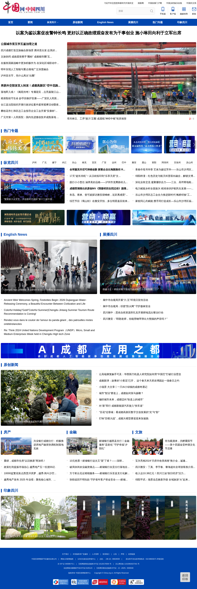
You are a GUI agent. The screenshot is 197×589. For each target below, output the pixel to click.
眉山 (147, 162)
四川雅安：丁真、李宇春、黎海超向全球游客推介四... (165, 467)
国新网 (141, 3)
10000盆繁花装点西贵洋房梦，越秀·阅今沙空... (30, 473)
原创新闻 (78, 22)
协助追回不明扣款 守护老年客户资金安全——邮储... (99, 479)
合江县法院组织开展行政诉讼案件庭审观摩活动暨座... (31, 104)
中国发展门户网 (155, 3)
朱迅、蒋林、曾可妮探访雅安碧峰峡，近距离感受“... (99, 194)
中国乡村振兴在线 (174, 3)
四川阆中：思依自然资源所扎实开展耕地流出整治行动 (133, 312)
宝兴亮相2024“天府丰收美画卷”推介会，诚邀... (161, 460)
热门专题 (158, 22)
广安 (107, 162)
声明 (122, 554)
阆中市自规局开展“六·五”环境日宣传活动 (125, 300)
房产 (7, 432)
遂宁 (57, 162)
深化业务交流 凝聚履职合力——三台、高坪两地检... (164, 182)
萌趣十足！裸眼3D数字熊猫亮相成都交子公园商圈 (127, 289)
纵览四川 (11, 162)
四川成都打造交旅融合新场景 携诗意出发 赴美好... (29, 50)
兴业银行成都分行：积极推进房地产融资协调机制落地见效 (48, 445)
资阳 (157, 162)
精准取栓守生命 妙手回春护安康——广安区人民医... (30, 98)
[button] (193, 144)
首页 (10, 22)
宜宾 (97, 162)
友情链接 (131, 554)
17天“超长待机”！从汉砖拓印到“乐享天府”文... (95, 176)
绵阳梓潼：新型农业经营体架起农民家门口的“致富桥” (30, 421)
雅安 (137, 162)
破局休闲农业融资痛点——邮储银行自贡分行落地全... (99, 467)
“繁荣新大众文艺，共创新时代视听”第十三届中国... (29, 199)
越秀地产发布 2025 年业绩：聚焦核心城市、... (30, 479)
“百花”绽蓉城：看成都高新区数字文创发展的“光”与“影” (129, 412)
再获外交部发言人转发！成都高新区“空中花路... (30, 85)
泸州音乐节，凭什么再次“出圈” (18, 75)
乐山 (77, 162)
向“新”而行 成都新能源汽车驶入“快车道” (121, 405)
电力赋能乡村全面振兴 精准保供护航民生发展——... (164, 188)
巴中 (127, 162)
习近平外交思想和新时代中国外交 (118, 3)
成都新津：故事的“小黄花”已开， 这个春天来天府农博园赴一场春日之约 (139, 380)
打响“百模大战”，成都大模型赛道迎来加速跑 (123, 418)
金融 (73, 432)
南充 (87, 162)
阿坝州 (167, 162)
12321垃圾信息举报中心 (87, 559)
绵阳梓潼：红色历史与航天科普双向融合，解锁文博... (165, 176)
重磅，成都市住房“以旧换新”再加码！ (25, 460)
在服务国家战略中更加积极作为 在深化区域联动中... (30, 63)
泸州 (37, 162)
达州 (117, 162)
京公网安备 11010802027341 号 (127, 564)
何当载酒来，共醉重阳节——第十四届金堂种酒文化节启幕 (180, 445)
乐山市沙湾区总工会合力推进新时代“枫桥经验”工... (163, 194)
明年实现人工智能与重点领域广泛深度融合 (25, 69)
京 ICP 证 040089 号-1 (66, 564)
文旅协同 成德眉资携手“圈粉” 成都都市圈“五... (26, 56)
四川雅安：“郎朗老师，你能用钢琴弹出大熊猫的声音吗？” (135, 318)
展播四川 (133, 22)
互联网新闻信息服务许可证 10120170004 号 (94, 564)
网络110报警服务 (67, 559)
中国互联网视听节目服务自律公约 (44, 559)
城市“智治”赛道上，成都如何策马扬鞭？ (121, 393)
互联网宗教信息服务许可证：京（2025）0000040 (114, 568)
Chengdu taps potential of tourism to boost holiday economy (33, 290)
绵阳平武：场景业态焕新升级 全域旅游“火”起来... (162, 479)
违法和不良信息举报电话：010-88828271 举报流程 (145, 559)
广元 (47, 162)
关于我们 (65, 554)
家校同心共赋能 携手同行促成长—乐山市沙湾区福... (164, 201)
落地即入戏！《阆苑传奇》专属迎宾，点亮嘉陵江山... (31, 92)
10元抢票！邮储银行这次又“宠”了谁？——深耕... (97, 460)
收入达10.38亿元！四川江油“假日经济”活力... (160, 473)
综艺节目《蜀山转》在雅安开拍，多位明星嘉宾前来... (99, 201)
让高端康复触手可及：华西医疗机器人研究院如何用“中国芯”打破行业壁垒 (140, 374)
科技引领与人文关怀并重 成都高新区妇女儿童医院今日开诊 (32, 536)
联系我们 (106, 554)
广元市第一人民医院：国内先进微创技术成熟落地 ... (30, 117)
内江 (67, 162)
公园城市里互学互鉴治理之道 (19, 43)
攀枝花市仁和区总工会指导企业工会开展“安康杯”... (29, 111)
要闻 (30, 22)
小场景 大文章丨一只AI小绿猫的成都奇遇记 (123, 387)
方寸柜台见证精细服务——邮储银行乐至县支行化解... (99, 473)
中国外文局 (191, 3)
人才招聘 (95, 554)
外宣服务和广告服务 (80, 554)
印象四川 (182, 22)
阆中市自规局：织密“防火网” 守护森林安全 (127, 306)
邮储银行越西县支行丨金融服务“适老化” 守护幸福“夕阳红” (114, 445)
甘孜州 (180, 162)
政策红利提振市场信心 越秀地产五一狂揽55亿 (29, 467)
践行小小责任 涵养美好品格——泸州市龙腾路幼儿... (99, 182)
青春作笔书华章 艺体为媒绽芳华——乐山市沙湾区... (164, 169)
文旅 (138, 432)
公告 (115, 554)
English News (105, 22)
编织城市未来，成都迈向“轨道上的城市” (121, 399)
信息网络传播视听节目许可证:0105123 (78, 568)
